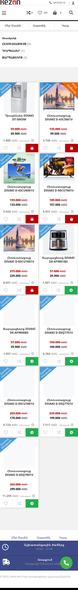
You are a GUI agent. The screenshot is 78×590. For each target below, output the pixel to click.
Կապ (65, 25)
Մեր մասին (13, 25)
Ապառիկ (39, 25)
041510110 (57, 2)
